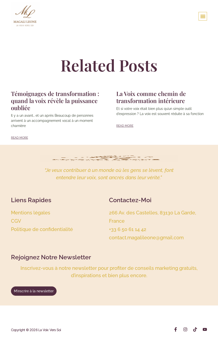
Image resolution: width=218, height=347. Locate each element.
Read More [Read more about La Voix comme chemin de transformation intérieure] (124, 125)
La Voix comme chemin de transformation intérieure (151, 97)
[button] (202, 16)
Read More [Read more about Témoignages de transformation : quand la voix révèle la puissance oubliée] (19, 137)
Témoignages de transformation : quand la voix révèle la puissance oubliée (55, 101)
